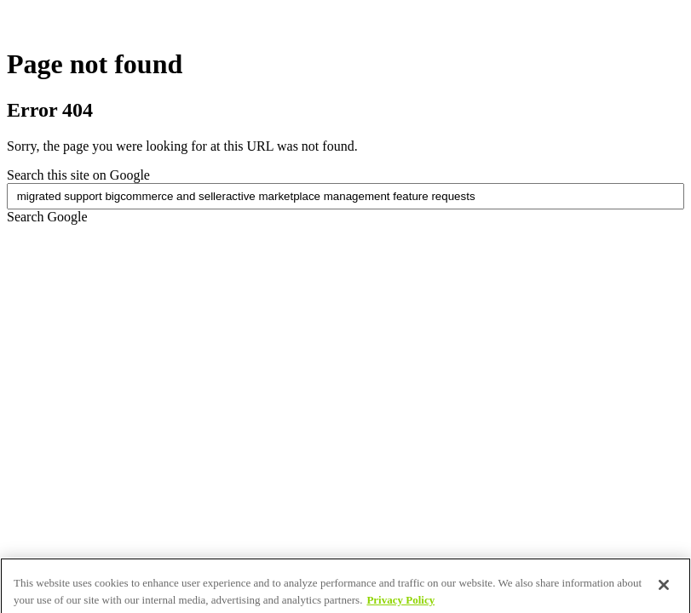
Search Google (47, 216)
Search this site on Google (78, 175)
